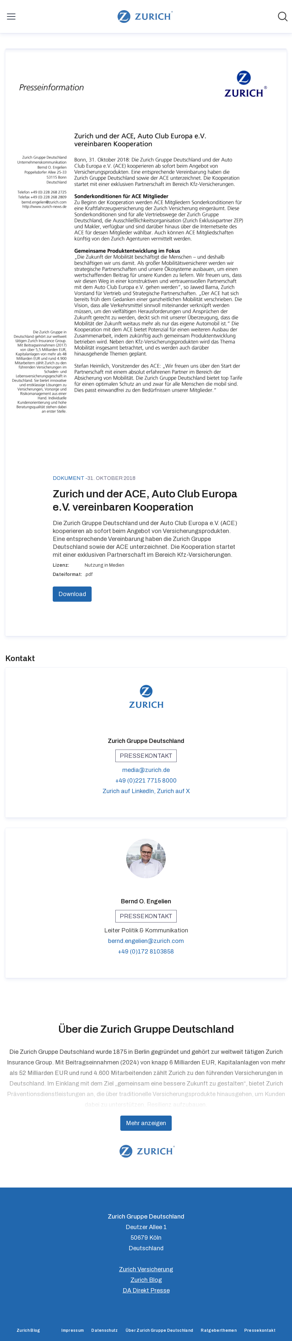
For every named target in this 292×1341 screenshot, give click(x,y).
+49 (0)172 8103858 (146, 951)
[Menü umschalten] (11, 16)
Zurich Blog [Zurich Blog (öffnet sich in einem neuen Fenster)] (146, 1280)
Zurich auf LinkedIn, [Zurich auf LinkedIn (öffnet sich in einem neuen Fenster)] (129, 791)
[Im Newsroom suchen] (282, 16)
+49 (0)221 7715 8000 (146, 780)
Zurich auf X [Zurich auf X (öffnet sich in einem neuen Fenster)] (173, 791)
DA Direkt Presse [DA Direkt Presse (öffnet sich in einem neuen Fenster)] (146, 1290)
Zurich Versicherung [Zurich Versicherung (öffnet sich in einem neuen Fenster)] (146, 1269)
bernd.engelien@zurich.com (146, 941)
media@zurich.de (146, 770)
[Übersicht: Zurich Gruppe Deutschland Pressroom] (143, 16)
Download (72, 594)
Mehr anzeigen (146, 1123)
